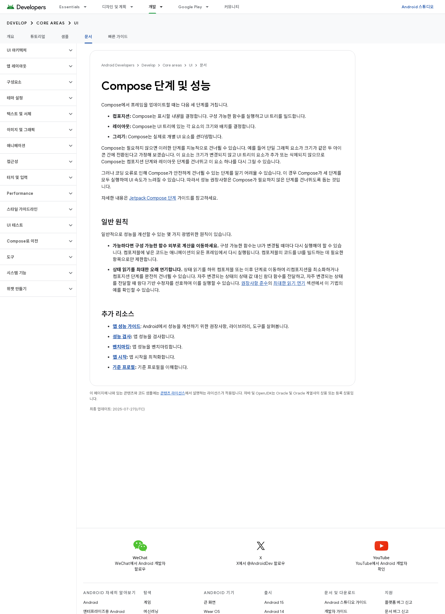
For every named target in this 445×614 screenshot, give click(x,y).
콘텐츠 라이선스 (172, 393)
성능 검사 (122, 337)
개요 (10, 36)
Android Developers (117, 65)
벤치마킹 (121, 347)
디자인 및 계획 (114, 6)
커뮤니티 (231, 6)
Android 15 (274, 602)
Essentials (69, 6)
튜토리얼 (37, 36)
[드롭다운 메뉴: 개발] (163, 7)
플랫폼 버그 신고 (398, 602)
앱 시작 (120, 357)
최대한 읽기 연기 (289, 283)
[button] (33, 50)
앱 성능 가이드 (126, 326)
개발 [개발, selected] (152, 6)
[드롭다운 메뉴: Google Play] (209, 7)
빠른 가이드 (118, 36)
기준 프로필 (124, 367)
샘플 (65, 36)
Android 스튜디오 (418, 6)
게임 (147, 602)
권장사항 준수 (254, 283)
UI (76, 23)
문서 (203, 65)
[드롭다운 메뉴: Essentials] (87, 7)
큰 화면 (210, 602)
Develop (17, 23)
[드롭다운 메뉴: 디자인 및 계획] (134, 7)
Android (90, 602)
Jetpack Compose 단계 (152, 198)
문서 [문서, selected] (88, 36)
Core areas (50, 23)
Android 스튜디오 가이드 (345, 602)
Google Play (190, 6)
